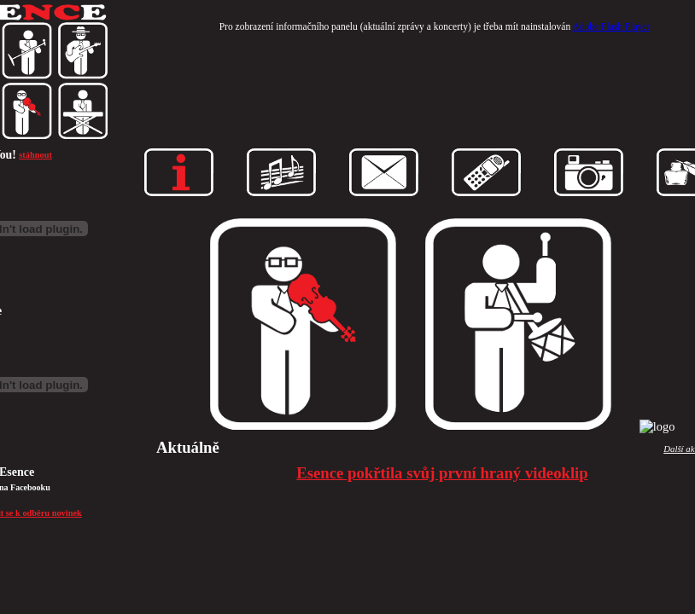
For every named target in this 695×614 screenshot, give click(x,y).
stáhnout (35, 154)
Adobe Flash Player (611, 26)
